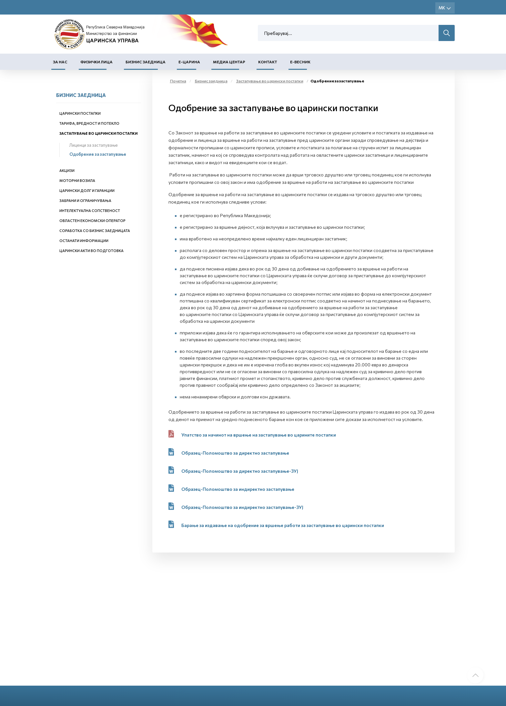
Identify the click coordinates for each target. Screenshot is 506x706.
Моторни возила (77, 180)
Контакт (267, 61)
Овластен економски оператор (92, 220)
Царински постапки (80, 113)
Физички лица (96, 61)
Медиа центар (229, 61)
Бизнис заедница (146, 61)
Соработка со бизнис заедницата (94, 230)
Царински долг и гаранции (87, 190)
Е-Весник (300, 61)
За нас (60, 61)
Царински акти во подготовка (91, 250)
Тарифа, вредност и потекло (89, 123)
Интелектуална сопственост (89, 210)
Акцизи (67, 170)
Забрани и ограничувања (85, 200)
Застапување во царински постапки (98, 133)
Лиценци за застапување (93, 145)
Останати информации (83, 240)
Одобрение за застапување (97, 154)
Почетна (178, 81)
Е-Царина (189, 61)
